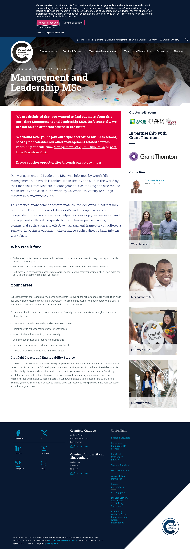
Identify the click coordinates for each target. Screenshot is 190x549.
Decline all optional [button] (73, 22)
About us (180, 51)
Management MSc (67, 147)
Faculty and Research (138, 51)
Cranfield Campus (83, 430)
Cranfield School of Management (34, 69)
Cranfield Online (73, 51)
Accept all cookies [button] (48, 22)
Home (13, 69)
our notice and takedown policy (62, 540)
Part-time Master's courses (65, 69)
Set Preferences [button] (46, 27)
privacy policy (51, 543)
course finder (91, 162)
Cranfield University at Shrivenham (87, 456)
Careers (162, 51)
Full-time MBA (93, 147)
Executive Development (104, 51)
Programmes (48, 51)
